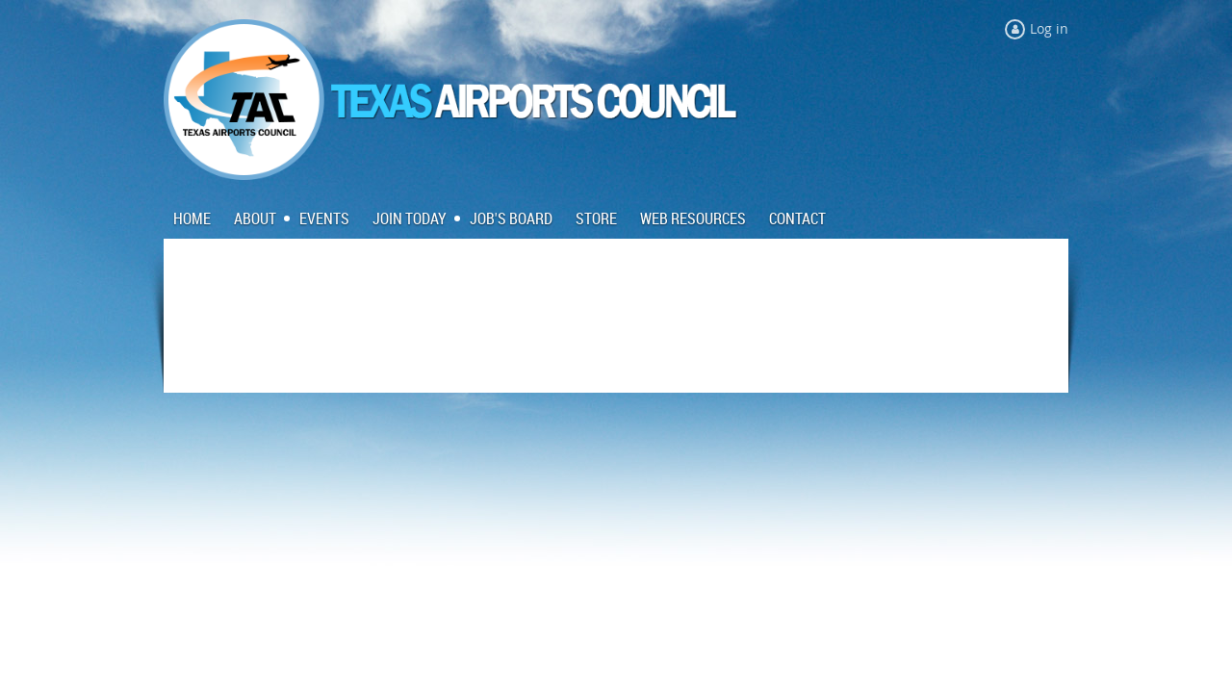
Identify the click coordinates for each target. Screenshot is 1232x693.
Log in (1049, 28)
